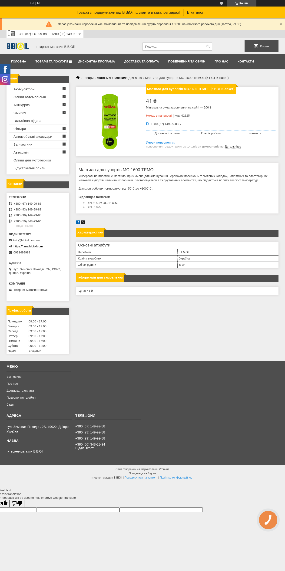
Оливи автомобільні (29, 97)
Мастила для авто (128, 78)
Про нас (221, 61)
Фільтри (19, 129)
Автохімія (104, 78)
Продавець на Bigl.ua (142, 473)
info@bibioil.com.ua (26, 240)
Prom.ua (164, 469)
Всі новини (14, 376)
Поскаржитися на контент (140, 477)
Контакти (246, 61)
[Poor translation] (17, 503)
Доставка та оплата (141, 61)
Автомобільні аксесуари (32, 136)
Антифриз (21, 105)
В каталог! (196, 12)
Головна (18, 61)
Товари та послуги (51, 61)
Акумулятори (23, 89)
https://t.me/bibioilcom (28, 246)
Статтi (11, 404)
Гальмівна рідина (27, 121)
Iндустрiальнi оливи (29, 168)
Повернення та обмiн (186, 61)
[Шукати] (208, 47)
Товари (88, 78)
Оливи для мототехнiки (32, 160)
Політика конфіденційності (177, 477)
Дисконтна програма (96, 61)
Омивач (19, 113)
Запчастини (22, 144)
